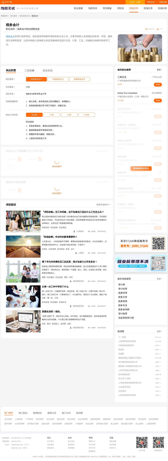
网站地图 (112, 441)
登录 (132, 2)
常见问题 (92, 445)
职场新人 (55, 324)
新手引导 (92, 448)
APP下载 (8, 2)
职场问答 (162, 8)
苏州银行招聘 (102, 424)
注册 (138, 2)
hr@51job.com (16, 448)
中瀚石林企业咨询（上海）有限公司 (132, 97)
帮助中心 (92, 441)
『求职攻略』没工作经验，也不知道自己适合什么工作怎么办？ (73, 212)
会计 (72, 249)
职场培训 (45, 227)
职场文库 (148, 8)
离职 (66, 277)
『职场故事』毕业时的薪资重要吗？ (59, 237)
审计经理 (122, 289)
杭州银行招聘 (33, 424)
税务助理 (122, 301)
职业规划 (62, 227)
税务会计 (10, 36)
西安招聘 (61, 419)
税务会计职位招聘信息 (28, 29)
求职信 (120, 8)
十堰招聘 (79, 424)
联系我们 (71, 445)
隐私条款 (50, 448)
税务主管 (122, 297)
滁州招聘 (8, 424)
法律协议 (50, 445)
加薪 (69, 324)
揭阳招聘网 (95, 419)
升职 (71, 277)
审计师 (121, 284)
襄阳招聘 (45, 424)
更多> (159, 70)
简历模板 (107, 8)
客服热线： (6, 441)
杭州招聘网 (153, 419)
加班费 (63, 324)
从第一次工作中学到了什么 (55, 286)
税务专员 (122, 305)
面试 (49, 324)
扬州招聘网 (130, 419)
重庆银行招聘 (127, 424)
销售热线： (6, 438)
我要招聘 (163, 2)
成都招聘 (107, 419)
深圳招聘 (40, 419)
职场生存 (62, 302)
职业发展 (54, 227)
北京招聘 (8, 419)
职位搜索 (78, 8)
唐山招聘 (114, 424)
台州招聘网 (19, 424)
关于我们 (50, 441)
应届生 (44, 249)
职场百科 (133, 8)
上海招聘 (19, 419)
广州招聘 (29, 419)
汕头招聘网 (83, 419)
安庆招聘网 (57, 424)
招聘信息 (151, 2)
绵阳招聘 (68, 424)
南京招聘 (71, 419)
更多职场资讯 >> (103, 205)
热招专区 (92, 8)
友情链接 (71, 448)
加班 (44, 324)
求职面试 (11, 204)
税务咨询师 (123, 309)
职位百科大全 (25, 16)
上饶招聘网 (151, 424)
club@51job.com (17, 445)
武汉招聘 (50, 419)
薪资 (67, 249)
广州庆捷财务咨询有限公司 (129, 81)
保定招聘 (89, 424)
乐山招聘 (139, 424)
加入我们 (71, 441)
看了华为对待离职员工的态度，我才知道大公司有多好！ (69, 262)
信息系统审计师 (126, 318)
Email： (8, 445)
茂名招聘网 (118, 419)
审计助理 (122, 313)
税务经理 (122, 293)
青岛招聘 (142, 419)
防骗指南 (92, 451)
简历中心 (112, 448)
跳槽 (44, 277)
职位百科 (13, 16)
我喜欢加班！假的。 (52, 311)
